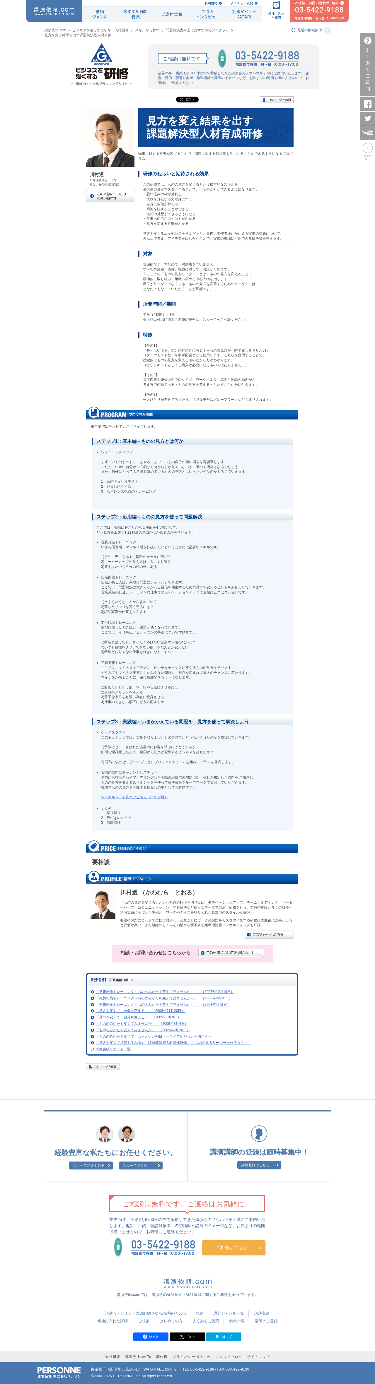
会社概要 (112, 1357)
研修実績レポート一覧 (113, 1049)
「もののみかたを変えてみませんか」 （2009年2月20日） (143, 1030)
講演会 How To (138, 1357)
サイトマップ (258, 1357)
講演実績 (262, 1313)
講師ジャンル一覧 (229, 1313)
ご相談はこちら (231, 1247)
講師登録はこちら (255, 1165)
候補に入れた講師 (112, 1321)
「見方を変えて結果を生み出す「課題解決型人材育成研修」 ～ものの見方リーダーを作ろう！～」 (173, 1043)
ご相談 (143, 1321)
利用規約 (210, 3)
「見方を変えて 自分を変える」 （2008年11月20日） (140, 1011)
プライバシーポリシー (192, 1357)
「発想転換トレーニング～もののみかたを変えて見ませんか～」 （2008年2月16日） (164, 998)
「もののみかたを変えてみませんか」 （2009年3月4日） (142, 1024)
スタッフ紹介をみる (89, 1166)
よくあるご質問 (242, 3)
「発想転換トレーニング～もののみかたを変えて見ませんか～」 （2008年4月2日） (163, 1005)
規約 (200, 1313)
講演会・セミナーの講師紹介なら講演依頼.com (145, 1313)
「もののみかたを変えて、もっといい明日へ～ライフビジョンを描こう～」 (155, 1036)
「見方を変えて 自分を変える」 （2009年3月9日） (138, 1017)
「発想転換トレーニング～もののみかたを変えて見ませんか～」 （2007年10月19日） (165, 992)
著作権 (162, 1357)
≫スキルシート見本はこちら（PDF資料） (134, 797)
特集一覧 (237, 1321)
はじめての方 (171, 1321)
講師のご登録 (266, 1321)
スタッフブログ (135, 1166)
